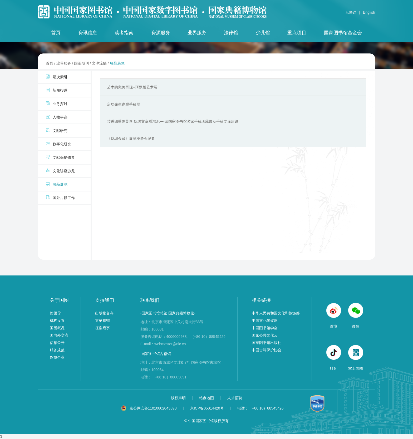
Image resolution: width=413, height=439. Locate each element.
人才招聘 (234, 398)
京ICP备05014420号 (207, 408)
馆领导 (55, 313)
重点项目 (296, 32)
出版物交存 (104, 313)
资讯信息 (87, 32)
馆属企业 (57, 357)
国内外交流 (59, 335)
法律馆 (231, 32)
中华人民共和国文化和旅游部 (276, 313)
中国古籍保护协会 (266, 350)
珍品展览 (117, 63)
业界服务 (197, 32)
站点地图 (207, 398)
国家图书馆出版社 (266, 343)
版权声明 (179, 398)
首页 (56, 32)
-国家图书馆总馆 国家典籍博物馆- (167, 313)
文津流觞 (99, 63)
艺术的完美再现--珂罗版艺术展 (132, 87)
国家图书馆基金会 (343, 32)
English (369, 12)
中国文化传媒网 (265, 320)
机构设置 (57, 320)
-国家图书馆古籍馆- (156, 354)
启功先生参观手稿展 (123, 104)
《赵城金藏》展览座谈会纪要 (131, 138)
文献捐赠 (102, 320)
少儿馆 (263, 32)
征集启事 (102, 328)
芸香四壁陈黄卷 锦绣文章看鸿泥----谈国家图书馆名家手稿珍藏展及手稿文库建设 (172, 121)
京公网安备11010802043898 (153, 408)
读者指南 (124, 32)
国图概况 (57, 328)
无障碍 (350, 12)
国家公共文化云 (265, 335)
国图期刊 (81, 63)
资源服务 (160, 32)
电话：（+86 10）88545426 (260, 408)
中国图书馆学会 (265, 328)
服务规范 (57, 350)
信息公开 (57, 343)
